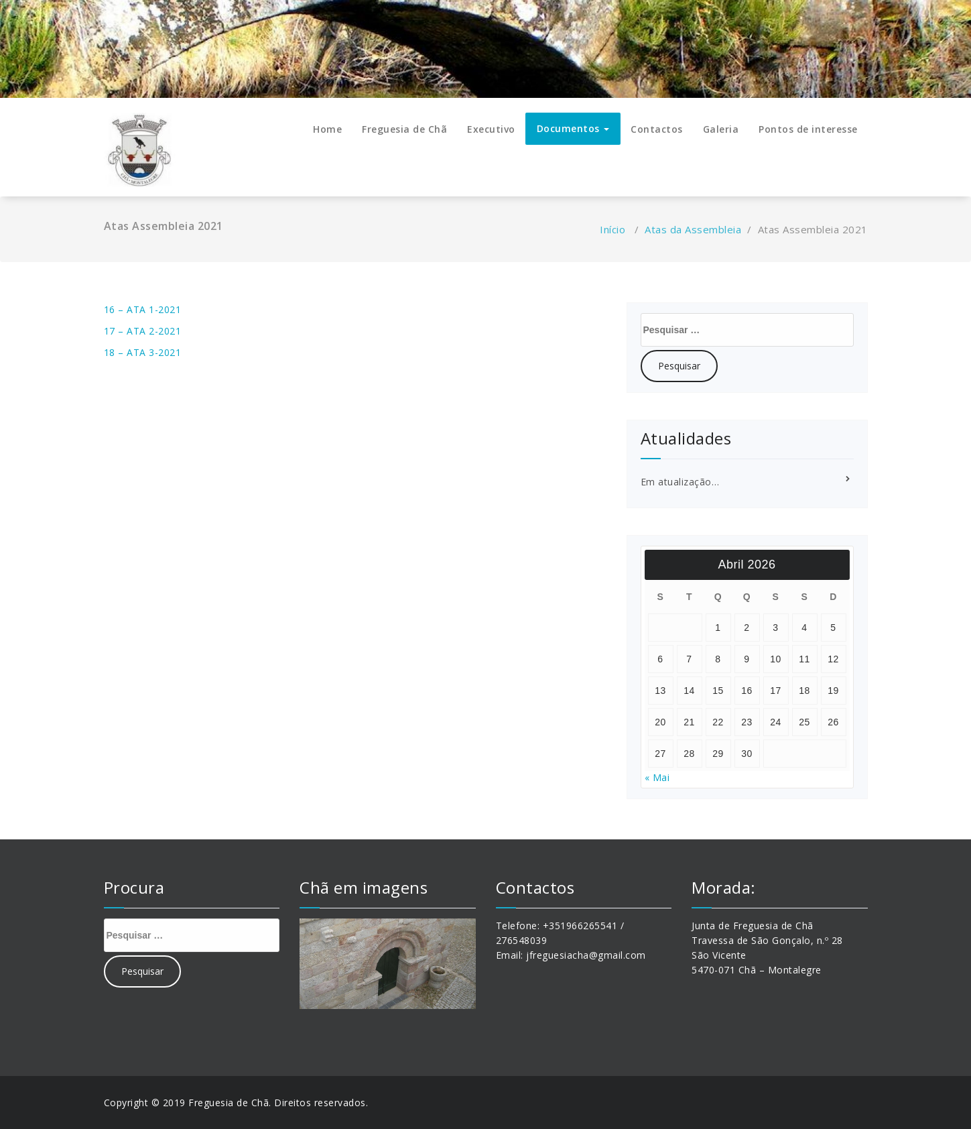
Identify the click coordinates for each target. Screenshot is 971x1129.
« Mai (657, 777)
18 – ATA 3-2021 (143, 352)
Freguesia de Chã (404, 129)
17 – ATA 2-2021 (143, 330)
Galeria (721, 129)
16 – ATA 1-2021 (143, 309)
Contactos (657, 129)
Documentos (573, 128)
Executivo (491, 129)
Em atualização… (680, 481)
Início (612, 229)
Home (327, 129)
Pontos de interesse (808, 129)
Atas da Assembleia (693, 229)
